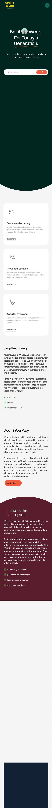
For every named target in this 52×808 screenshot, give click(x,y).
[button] (48, 5)
